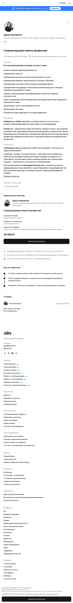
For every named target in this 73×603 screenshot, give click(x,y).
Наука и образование (11, 544)
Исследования (9, 529)
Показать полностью (11, 176)
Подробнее (55, 8)
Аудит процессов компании (14, 494)
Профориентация (10, 404)
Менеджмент (9, 541)
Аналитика (7, 517)
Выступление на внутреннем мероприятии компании (23, 497)
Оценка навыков (10, 459)
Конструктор (13, 373)
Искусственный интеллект (13, 526)
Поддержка (8, 551)
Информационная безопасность (16, 523)
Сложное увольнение (12, 484)
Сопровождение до (15, 414)
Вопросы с (16, 376)
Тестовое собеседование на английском (19, 445)
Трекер (12, 370)
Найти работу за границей (13, 436)
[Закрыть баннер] (70, 8)
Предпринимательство (12, 554)
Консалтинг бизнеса (11, 500)
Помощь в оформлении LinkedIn (15, 439)
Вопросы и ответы (11, 570)
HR (5, 511)
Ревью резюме (9, 423)
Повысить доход (10, 401)
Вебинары (7, 576)
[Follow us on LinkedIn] (16, 353)
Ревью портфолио (10, 420)
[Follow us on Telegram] (5, 353)
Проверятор (13, 382)
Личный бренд (9, 456)
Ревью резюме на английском (15, 442)
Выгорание (8, 472)
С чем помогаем (10, 564)
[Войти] (69, 3)
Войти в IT (7, 395)
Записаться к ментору (36, 241)
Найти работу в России (12, 417)
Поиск (11, 364)
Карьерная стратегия (12, 398)
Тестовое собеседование (13, 426)
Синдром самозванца (12, 481)
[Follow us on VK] (8, 353)
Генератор (17, 385)
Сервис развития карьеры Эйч (30, 594)
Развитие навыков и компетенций (16, 462)
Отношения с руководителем (15, 478)
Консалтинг (8, 532)
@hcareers (8, 348)
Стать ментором (10, 579)
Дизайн (6, 520)
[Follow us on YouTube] (12, 353)
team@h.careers (10, 346)
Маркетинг (8, 538)
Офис (6, 548)
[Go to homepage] (36, 333)
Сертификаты (9, 573)
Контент (7, 535)
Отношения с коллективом (14, 475)
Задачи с (15, 379)
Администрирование (11, 514)
